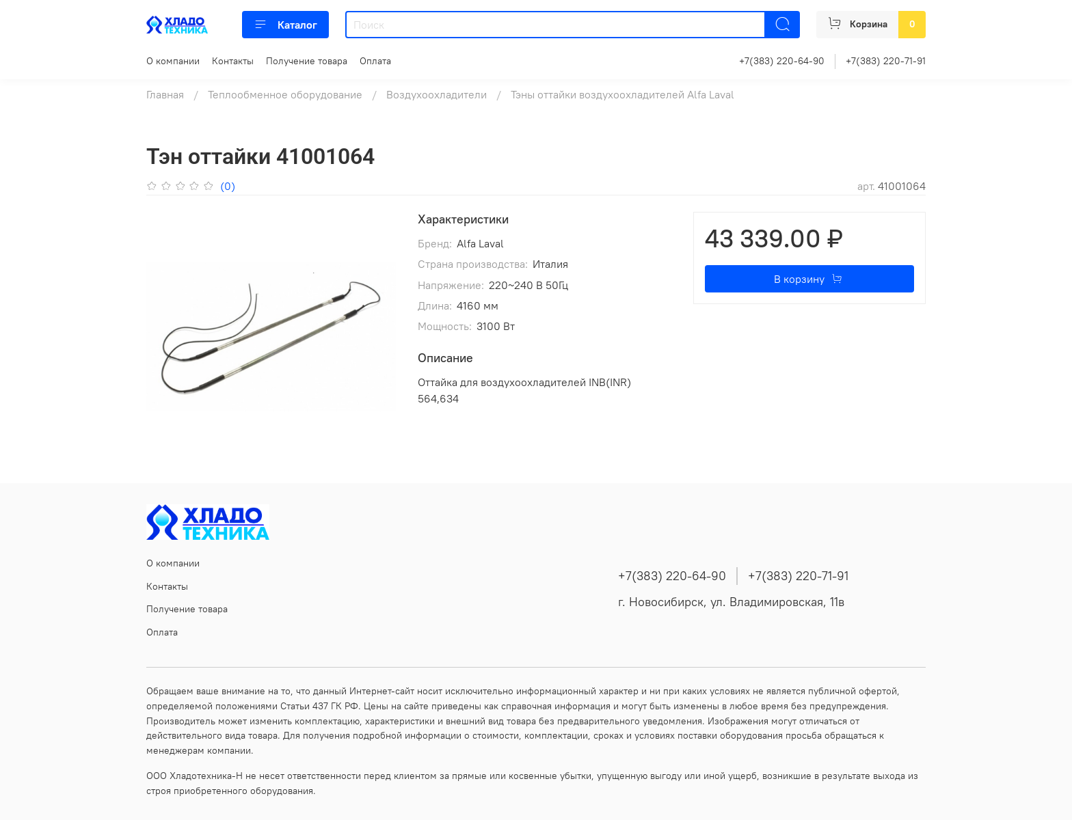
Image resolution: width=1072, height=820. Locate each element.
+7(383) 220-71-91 (886, 61)
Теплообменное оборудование (285, 94)
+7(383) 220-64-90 (782, 61)
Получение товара (306, 61)
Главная (165, 94)
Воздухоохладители (436, 94)
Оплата (375, 61)
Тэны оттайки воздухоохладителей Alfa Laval (622, 94)
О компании (173, 61)
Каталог (285, 24)
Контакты (233, 61)
